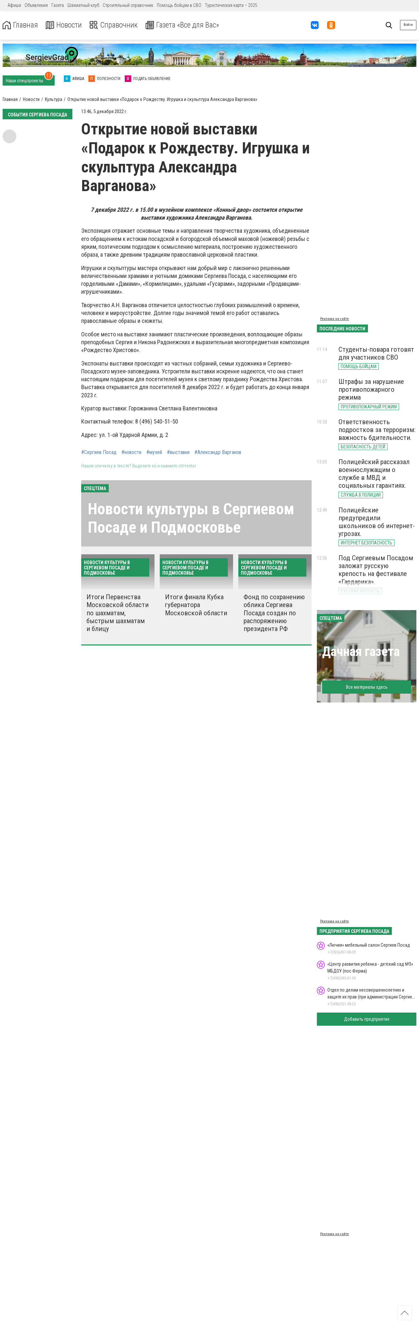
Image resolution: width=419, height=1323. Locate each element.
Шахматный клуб (83, 5)
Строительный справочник (128, 5)
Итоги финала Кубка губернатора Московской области (196, 605)
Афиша (14, 5)
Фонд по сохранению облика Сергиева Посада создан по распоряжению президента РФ (274, 613)
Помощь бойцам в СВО (179, 5)
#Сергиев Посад (99, 452)
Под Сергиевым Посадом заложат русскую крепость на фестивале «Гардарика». (375, 569)
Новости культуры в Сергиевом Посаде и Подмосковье (191, 518)
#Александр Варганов (217, 452)
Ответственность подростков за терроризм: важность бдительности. (376, 430)
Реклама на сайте (334, 319)
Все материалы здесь (367, 687)
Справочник (115, 25)
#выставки (178, 452)
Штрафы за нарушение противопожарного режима (371, 389)
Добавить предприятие (367, 1019)
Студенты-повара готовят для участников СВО (376, 353)
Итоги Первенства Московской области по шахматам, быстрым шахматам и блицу (117, 613)
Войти (408, 25)
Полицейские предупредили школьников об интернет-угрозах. (376, 522)
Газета (57, 5)
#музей (154, 452)
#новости (131, 452)
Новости (64, 25)
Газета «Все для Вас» (186, 25)
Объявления (36, 5)
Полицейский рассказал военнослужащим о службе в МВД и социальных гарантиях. (374, 473)
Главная (21, 25)
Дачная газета (361, 651)
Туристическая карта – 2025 (231, 5)
